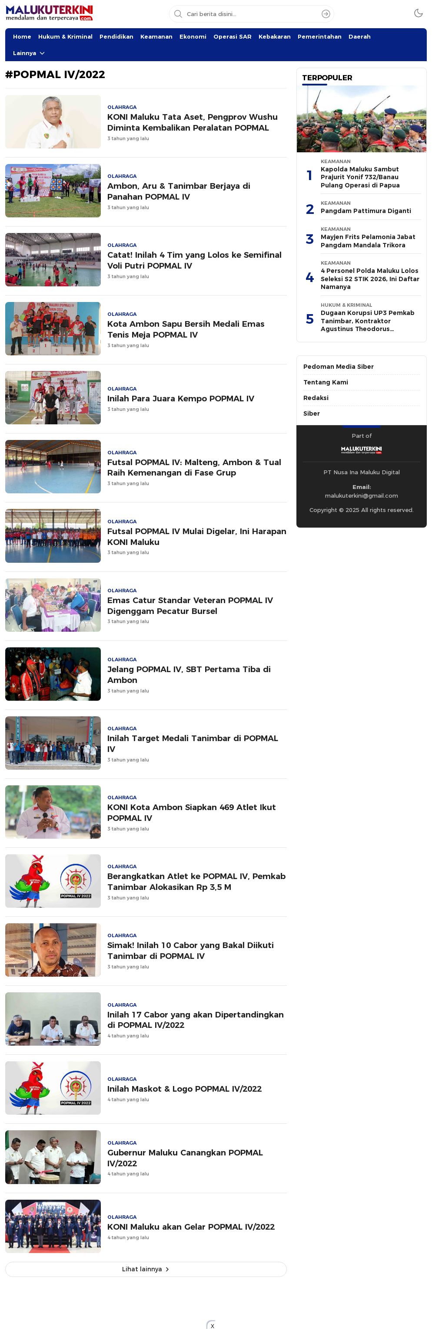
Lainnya (24, 52)
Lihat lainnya (142, 1269)
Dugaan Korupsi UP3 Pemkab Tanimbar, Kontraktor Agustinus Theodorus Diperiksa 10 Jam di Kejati (368, 325)
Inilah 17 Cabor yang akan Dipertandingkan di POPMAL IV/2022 (195, 1020)
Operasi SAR (232, 36)
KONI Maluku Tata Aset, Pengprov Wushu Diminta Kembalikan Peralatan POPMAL (192, 122)
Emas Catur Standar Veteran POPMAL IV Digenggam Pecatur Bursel (190, 605)
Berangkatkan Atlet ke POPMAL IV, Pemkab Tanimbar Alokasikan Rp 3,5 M (196, 881)
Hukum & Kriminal (65, 36)
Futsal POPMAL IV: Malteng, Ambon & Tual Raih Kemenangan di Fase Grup (194, 467)
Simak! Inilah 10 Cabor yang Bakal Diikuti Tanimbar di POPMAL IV (190, 950)
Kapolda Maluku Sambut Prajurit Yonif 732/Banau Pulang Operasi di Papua (360, 177)
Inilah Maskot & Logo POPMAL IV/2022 (184, 1089)
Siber (311, 413)
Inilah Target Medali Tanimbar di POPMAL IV (192, 743)
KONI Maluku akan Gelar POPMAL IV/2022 (191, 1227)
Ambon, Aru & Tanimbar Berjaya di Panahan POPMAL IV (178, 191)
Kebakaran (275, 36)
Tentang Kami (325, 382)
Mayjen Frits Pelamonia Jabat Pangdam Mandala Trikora (368, 241)
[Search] (326, 14)
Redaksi (316, 397)
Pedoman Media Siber (338, 366)
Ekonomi (192, 36)
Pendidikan (116, 36)
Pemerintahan (320, 36)
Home (22, 36)
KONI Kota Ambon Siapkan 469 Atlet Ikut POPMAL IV (191, 812)
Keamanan (156, 36)
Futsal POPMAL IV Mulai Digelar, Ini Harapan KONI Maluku (196, 536)
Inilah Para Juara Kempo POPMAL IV (180, 399)
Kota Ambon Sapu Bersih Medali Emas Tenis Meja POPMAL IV (186, 329)
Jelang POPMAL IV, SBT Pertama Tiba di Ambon (189, 674)
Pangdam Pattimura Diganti (366, 210)
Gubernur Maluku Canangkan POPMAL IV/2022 (185, 1158)
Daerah (360, 36)
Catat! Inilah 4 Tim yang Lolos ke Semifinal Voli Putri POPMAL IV (194, 260)
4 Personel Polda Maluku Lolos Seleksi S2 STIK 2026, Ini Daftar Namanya (370, 278)
